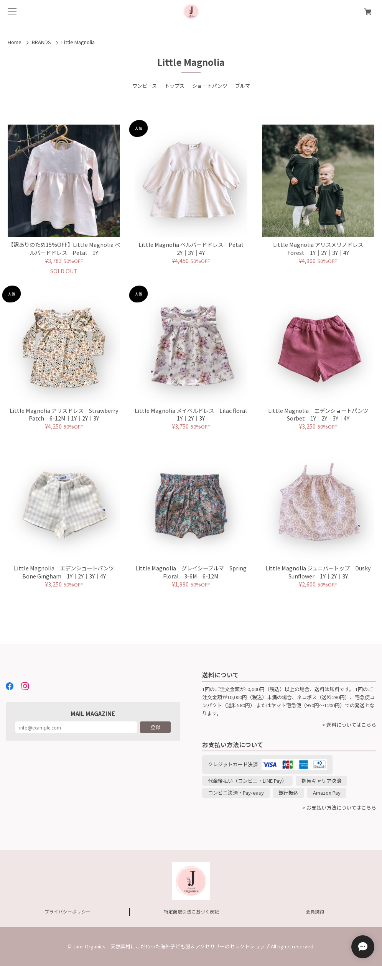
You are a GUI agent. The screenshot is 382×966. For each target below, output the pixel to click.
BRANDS (41, 42)
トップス (174, 85)
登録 (155, 727)
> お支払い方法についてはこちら (339, 807)
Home (14, 42)
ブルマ (242, 85)
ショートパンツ (209, 85)
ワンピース (144, 85)
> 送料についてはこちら (349, 724)
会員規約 (315, 911)
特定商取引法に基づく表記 (191, 911)
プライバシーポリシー (67, 911)
